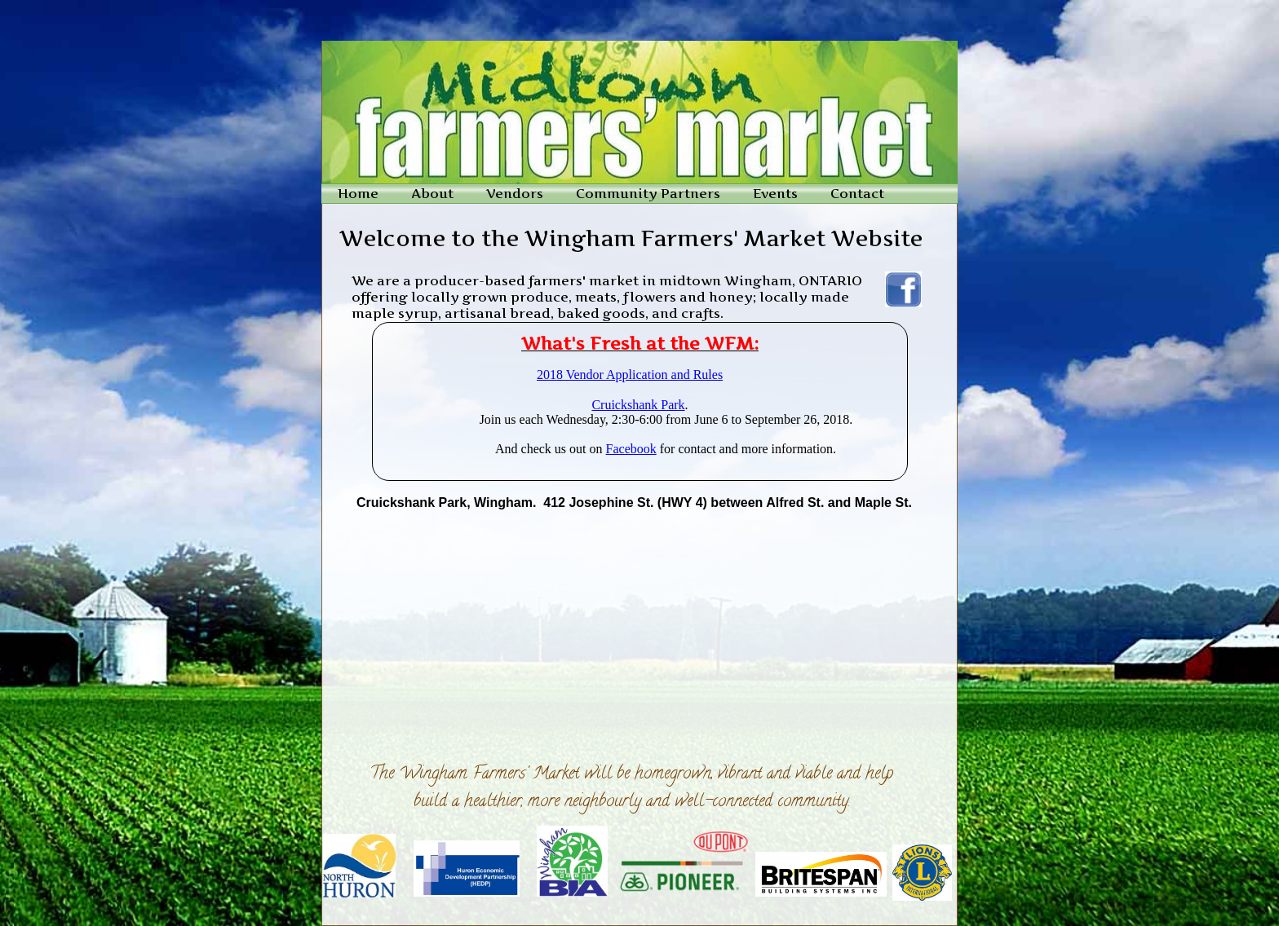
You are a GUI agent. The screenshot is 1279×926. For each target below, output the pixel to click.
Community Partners (648, 193)
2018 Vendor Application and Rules (630, 374)
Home (358, 193)
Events (775, 193)
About (432, 193)
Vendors (514, 193)
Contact (857, 193)
